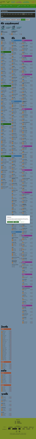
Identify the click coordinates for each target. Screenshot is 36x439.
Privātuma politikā (18, 220)
